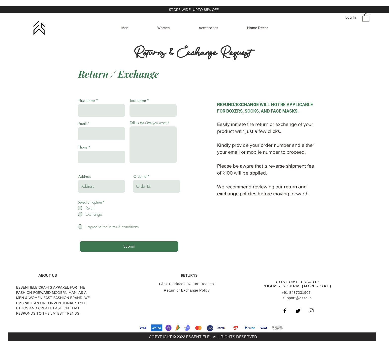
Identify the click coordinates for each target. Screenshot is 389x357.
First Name (86, 100)
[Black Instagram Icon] (311, 311)
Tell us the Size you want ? (149, 123)
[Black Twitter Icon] (298, 311)
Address (84, 176)
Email (82, 123)
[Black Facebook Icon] (285, 311)
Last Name (138, 100)
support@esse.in (297, 298)
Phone (82, 147)
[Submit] (129, 246)
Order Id (139, 176)
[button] (365, 17)
